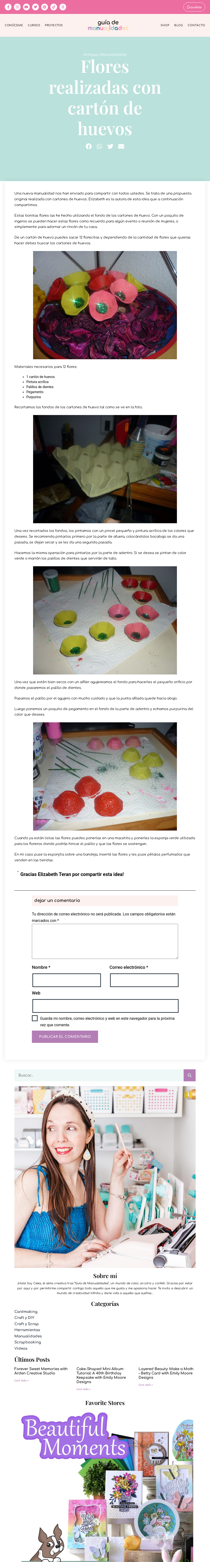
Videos (20, 1348)
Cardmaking (25, 1311)
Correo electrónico (129, 966)
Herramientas (27, 1330)
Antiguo (90, 54)
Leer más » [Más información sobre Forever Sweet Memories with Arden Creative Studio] (21, 1380)
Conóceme (14, 24)
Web (36, 992)
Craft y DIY (24, 1317)
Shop (165, 24)
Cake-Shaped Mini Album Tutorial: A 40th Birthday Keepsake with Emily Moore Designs (101, 1375)
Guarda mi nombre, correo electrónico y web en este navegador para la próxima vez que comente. (107, 1021)
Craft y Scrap (26, 1323)
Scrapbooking (27, 1342)
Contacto (196, 24)
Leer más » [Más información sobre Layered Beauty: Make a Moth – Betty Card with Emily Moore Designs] (146, 1384)
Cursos (34, 24)
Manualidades (113, 54)
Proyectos (54, 24)
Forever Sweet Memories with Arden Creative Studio (41, 1371)
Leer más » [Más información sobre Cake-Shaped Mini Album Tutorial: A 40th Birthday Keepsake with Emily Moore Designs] (83, 1388)
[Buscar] (190, 1075)
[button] (88, 145)
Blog (178, 24)
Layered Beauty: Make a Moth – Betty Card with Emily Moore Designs (166, 1373)
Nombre (41, 966)
